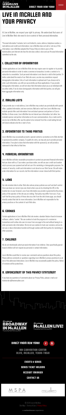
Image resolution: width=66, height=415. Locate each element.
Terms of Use (31, 405)
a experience (33, 410)
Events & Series (33, 361)
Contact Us (33, 377)
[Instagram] (52, 343)
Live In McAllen (11, 4)
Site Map (22, 405)
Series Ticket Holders (33, 367)
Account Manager (33, 372)
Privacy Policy (41, 405)
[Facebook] (45, 343)
